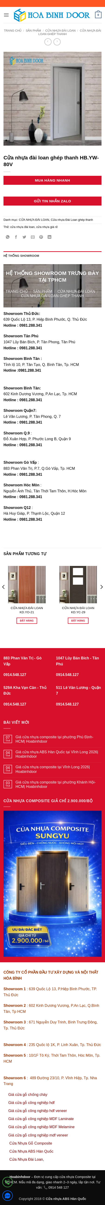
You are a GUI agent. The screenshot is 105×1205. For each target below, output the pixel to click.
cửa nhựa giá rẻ (47, 227)
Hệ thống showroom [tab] (21, 255)
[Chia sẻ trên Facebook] (16, 237)
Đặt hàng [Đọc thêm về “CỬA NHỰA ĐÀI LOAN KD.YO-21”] (27, 620)
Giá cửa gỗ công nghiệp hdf (31, 1103)
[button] (6, 15)
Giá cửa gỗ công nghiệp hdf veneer (37, 1111)
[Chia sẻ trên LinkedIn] (49, 237)
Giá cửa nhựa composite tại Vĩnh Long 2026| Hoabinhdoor (53, 769)
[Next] (101, 596)
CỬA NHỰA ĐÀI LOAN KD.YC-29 (78, 610)
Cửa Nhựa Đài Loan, (26, 1159)
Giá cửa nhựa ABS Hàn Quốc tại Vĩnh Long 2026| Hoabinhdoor (57, 754)
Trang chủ (13, 30)
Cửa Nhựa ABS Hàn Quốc (31, 1151)
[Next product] (48, 41)
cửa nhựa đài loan (22, 227)
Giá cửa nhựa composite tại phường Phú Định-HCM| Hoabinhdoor (54, 739)
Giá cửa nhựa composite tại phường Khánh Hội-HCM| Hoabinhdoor (56, 784)
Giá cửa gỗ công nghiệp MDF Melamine (41, 1127)
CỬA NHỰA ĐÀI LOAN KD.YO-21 (27, 610)
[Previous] (4, 596)
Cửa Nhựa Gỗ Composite (31, 1143)
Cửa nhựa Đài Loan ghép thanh (72, 219)
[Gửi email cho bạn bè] (33, 237)
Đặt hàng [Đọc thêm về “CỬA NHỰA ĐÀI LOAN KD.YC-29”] (78, 620)
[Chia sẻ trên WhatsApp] (8, 237)
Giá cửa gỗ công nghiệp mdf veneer (38, 1135)
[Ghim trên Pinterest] (41, 237)
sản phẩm (33, 30)
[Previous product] (57, 41)
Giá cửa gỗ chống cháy (27, 1095)
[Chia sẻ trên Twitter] (24, 237)
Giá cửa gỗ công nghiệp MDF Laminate (41, 1119)
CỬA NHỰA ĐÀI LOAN (60, 30)
